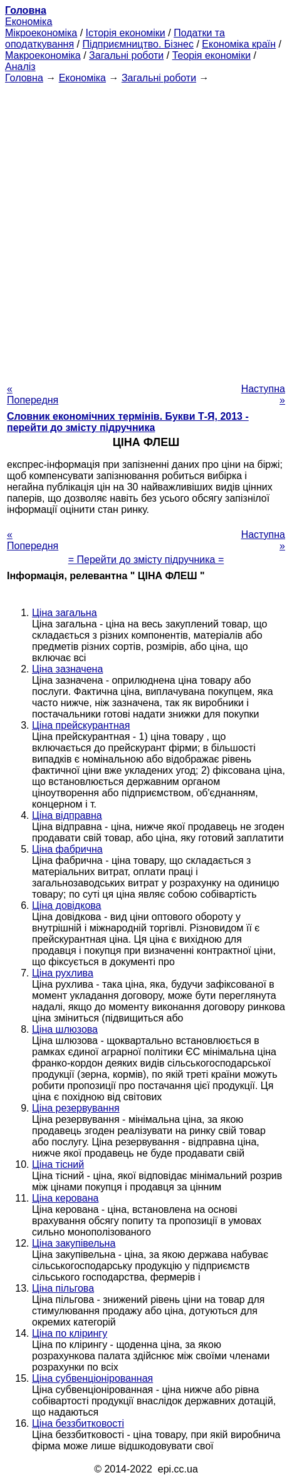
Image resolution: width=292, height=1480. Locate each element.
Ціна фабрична (67, 849)
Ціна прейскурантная (81, 725)
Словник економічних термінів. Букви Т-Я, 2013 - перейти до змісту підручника (128, 422)
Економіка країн (239, 44)
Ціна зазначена (67, 669)
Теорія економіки (211, 55)
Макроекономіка (43, 55)
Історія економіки (125, 33)
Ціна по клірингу (69, 1333)
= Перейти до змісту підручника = (146, 559)
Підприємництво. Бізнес (138, 44)
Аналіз (20, 66)
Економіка (28, 21)
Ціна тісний (58, 1164)
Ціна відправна (67, 815)
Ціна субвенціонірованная (92, 1378)
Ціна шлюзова (65, 1029)
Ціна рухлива (62, 973)
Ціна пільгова (63, 1288)
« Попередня (32, 394)
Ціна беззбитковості (78, 1423)
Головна (24, 78)
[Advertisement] (146, 229)
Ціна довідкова (67, 905)
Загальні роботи (126, 55)
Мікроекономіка (41, 33)
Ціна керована (65, 1198)
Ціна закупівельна (73, 1243)
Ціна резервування (76, 1108)
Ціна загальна (64, 612)
